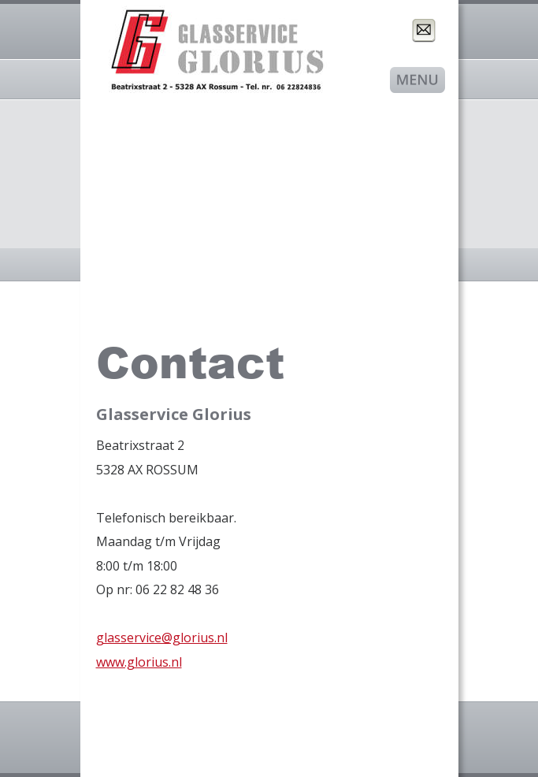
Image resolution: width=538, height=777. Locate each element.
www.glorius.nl (139, 662)
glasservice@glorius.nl (162, 637)
